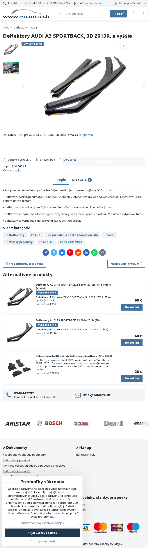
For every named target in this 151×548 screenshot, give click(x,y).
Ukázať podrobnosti (42, 541)
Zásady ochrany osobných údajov (100, 544)
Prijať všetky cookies (42, 533)
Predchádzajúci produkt (24, 264)
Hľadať (118, 14)
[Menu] (143, 13)
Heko (18, 170)
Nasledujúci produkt (126, 264)
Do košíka (104, 147)
